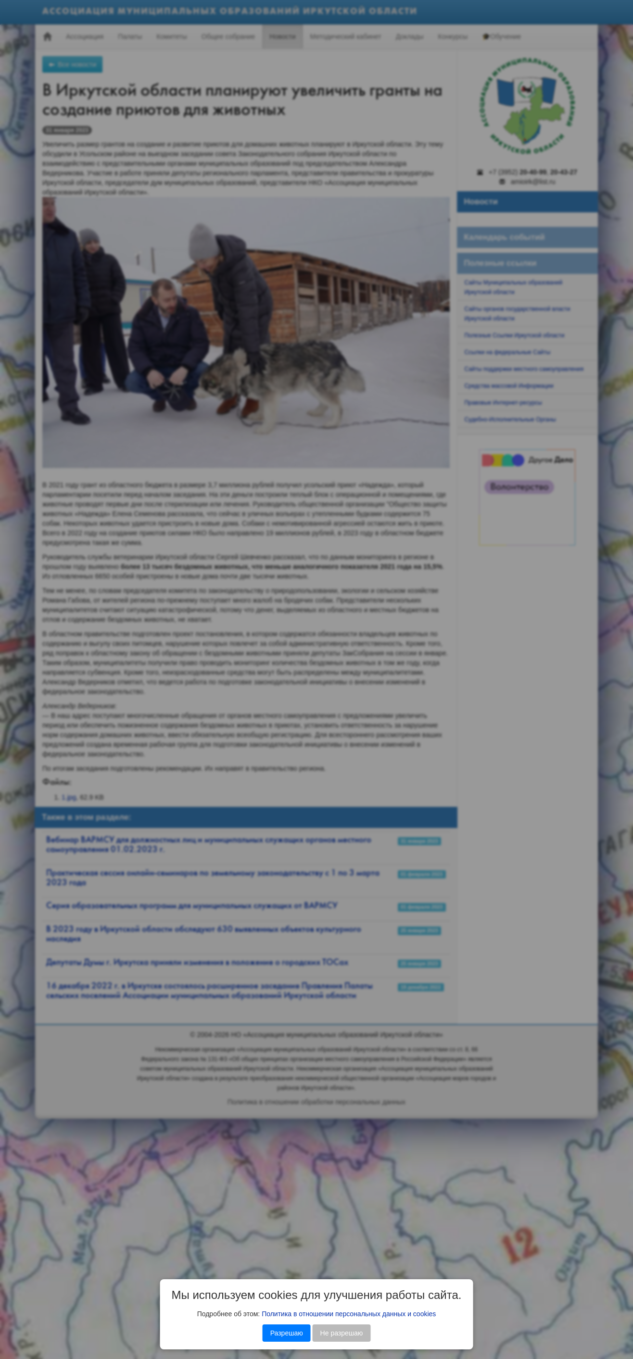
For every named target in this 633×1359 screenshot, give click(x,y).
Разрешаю (286, 1333)
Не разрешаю (341, 1333)
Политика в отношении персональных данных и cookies (349, 1314)
